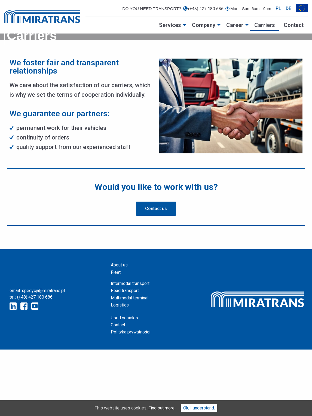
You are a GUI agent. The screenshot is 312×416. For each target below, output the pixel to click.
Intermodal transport (130, 350)
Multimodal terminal (129, 364)
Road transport (125, 357)
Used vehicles (124, 384)
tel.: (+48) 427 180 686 (31, 363)
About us (119, 331)
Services (170, 25)
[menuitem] (171, 25)
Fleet (116, 338)
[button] (156, 275)
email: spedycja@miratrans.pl (37, 357)
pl (278, 8)
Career (234, 25)
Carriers (264, 25)
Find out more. (161, 408)
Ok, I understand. (199, 408)
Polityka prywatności (130, 398)
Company (203, 25)
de (288, 8)
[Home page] (42, 16)
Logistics (120, 371)
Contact (294, 25)
